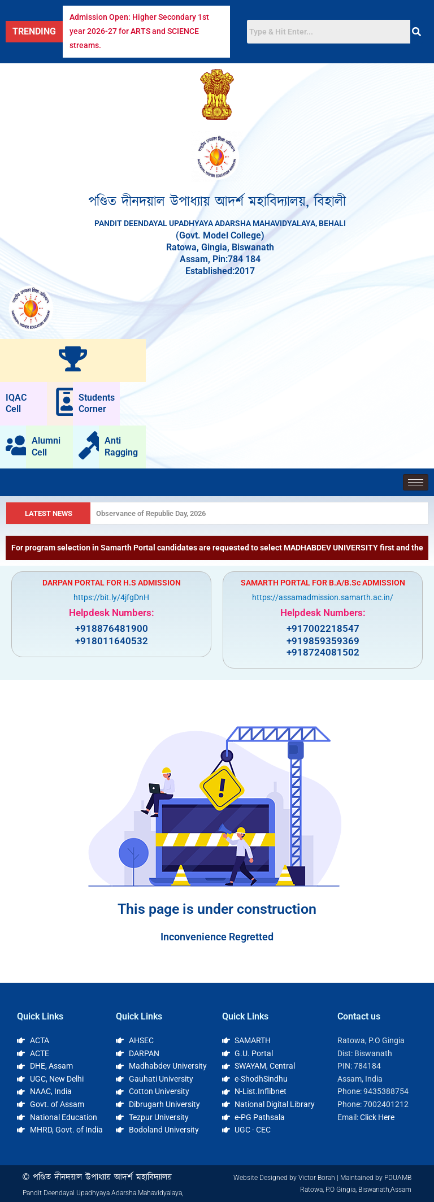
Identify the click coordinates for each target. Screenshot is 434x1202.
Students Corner (97, 403)
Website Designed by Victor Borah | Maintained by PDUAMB (322, 1178)
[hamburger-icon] (415, 482)
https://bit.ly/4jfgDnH (111, 597)
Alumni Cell (46, 446)
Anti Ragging (121, 446)
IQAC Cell (16, 403)
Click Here (377, 1117)
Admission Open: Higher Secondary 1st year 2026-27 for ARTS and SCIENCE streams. (139, 31)
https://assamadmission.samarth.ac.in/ (322, 597)
